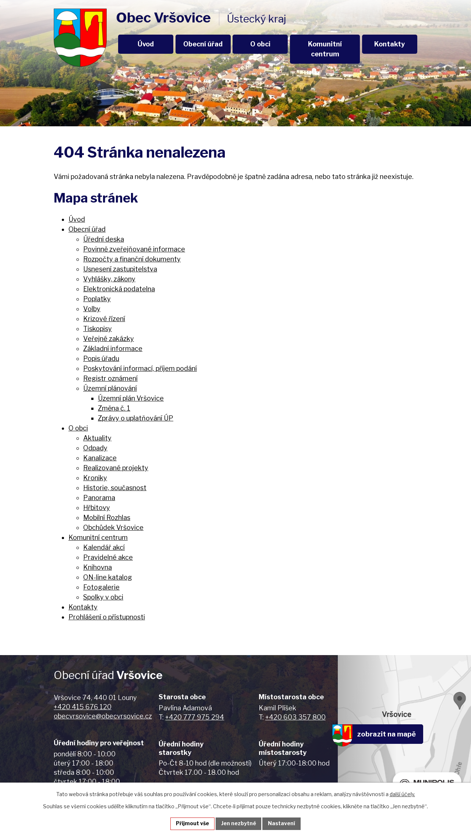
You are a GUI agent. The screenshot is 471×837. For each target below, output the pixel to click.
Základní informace (112, 348)
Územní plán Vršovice (131, 398)
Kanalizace (100, 458)
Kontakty (389, 44)
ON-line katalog (107, 577)
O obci (260, 44)
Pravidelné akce (108, 557)
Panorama (99, 498)
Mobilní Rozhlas (106, 517)
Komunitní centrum (325, 49)
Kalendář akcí (104, 547)
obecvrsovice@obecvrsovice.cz (103, 716)
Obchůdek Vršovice (113, 527)
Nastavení (281, 823)
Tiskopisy (97, 329)
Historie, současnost (114, 488)
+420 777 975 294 (194, 717)
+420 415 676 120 (82, 707)
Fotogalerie (101, 587)
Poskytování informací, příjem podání (140, 368)
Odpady (95, 448)
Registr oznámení (110, 378)
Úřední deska (103, 239)
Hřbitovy (96, 507)
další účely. (402, 794)
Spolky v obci (103, 597)
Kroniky (95, 478)
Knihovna (97, 567)
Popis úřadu (101, 358)
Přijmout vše (192, 823)
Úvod (146, 44)
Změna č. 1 (114, 408)
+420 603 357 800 (295, 717)
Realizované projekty (115, 468)
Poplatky (97, 299)
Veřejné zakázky (108, 338)
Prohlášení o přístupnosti (106, 617)
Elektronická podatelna (119, 289)
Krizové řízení (104, 319)
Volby (91, 309)
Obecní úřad (203, 44)
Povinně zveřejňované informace (134, 249)
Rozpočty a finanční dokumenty (132, 259)
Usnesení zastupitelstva (120, 269)
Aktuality (97, 438)
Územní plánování (110, 388)
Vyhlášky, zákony (109, 279)
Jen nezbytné (238, 823)
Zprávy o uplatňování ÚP (135, 418)
